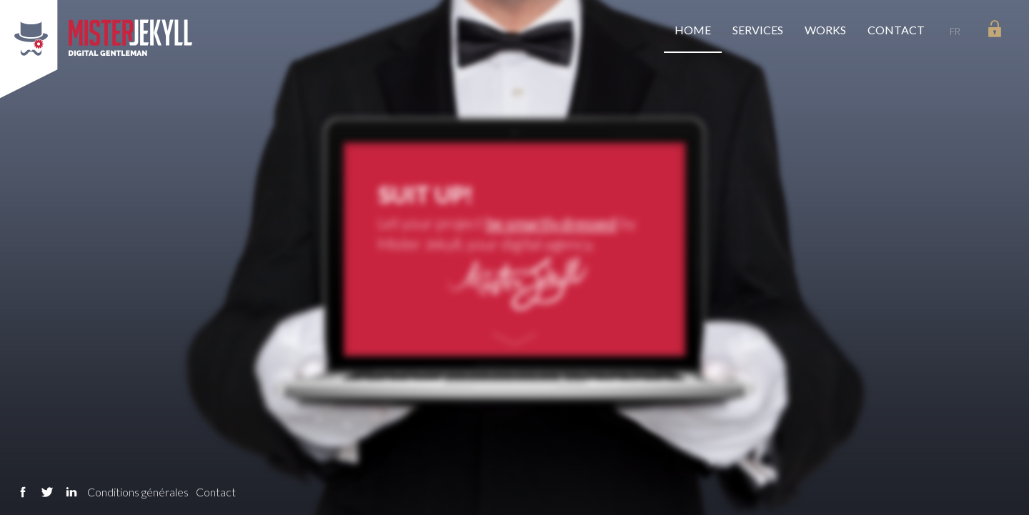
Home (693, 29)
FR (955, 31)
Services (757, 29)
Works (825, 29)
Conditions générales (138, 492)
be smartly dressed (551, 222)
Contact (896, 29)
